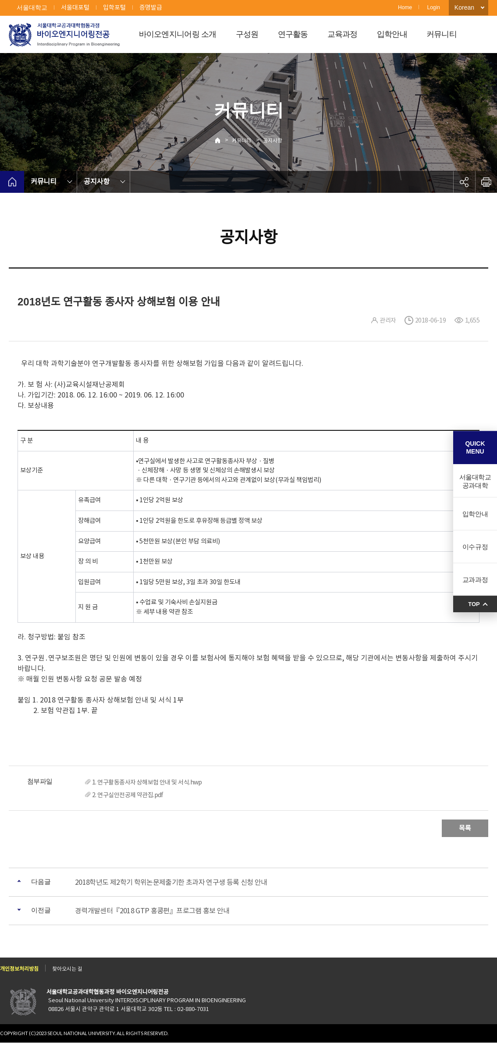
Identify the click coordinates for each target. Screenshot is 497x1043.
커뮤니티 (441, 34)
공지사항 (272, 140)
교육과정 (342, 34)
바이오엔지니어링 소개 (178, 34)
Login (433, 7)
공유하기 (464, 182)
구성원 (247, 34)
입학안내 (392, 34)
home (12, 182)
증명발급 (150, 7)
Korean (464, 7)
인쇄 (486, 182)
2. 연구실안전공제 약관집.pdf (127, 795)
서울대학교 (32, 7)
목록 (465, 828)
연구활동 (293, 34)
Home (405, 7)
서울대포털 (75, 7)
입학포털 (114, 7)
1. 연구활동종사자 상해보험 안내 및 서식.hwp (147, 782)
